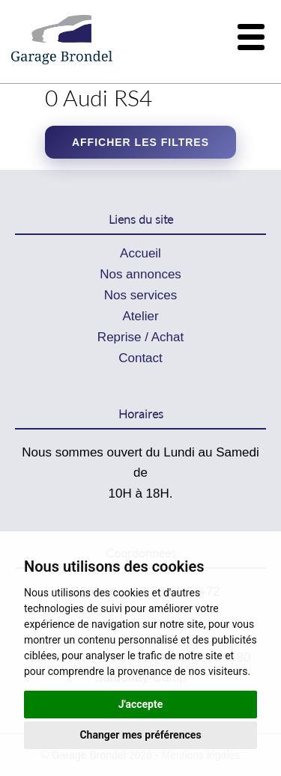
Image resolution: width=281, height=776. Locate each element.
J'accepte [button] (140, 704)
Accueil (140, 253)
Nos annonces (140, 274)
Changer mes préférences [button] (140, 735)
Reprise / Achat (140, 337)
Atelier (140, 316)
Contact (140, 358)
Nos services (140, 295)
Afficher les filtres (140, 142)
